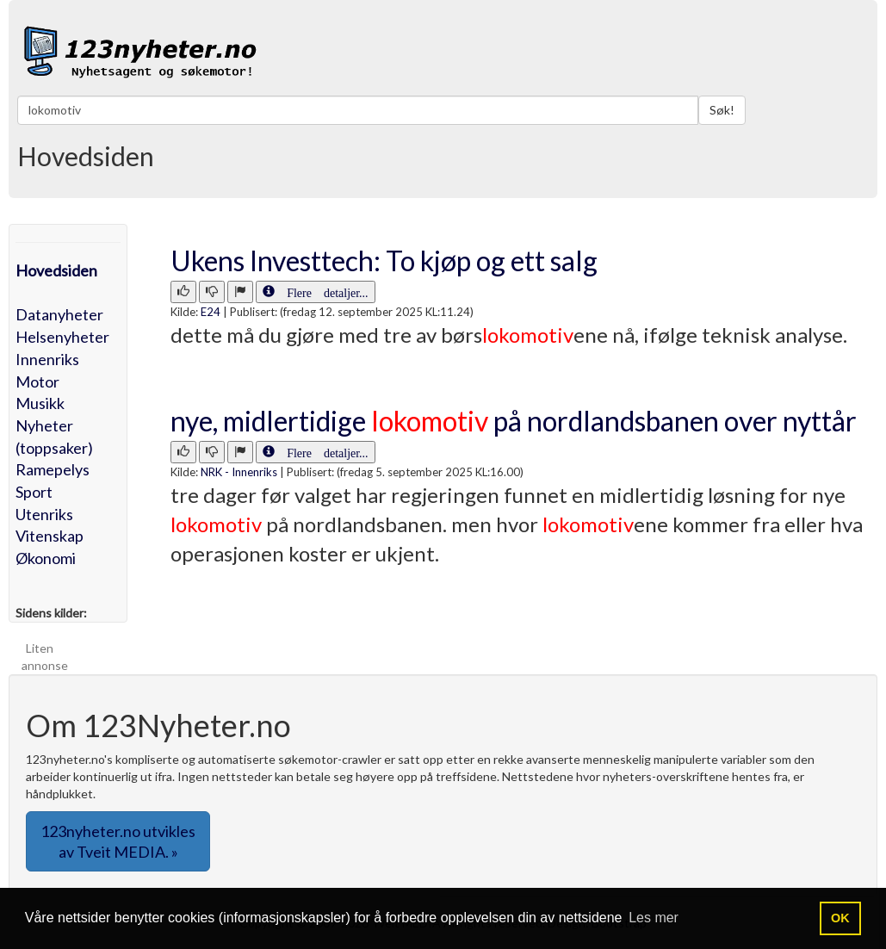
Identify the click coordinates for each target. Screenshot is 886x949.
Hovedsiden (56, 270)
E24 (210, 312)
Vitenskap (49, 535)
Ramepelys (52, 469)
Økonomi (45, 558)
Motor (37, 381)
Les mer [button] (653, 917)
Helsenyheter (62, 336)
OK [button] (840, 918)
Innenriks (47, 359)
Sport (34, 491)
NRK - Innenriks (239, 472)
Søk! (721, 109)
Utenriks (44, 514)
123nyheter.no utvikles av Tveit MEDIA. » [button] (117, 841)
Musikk (40, 403)
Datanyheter (59, 314)
